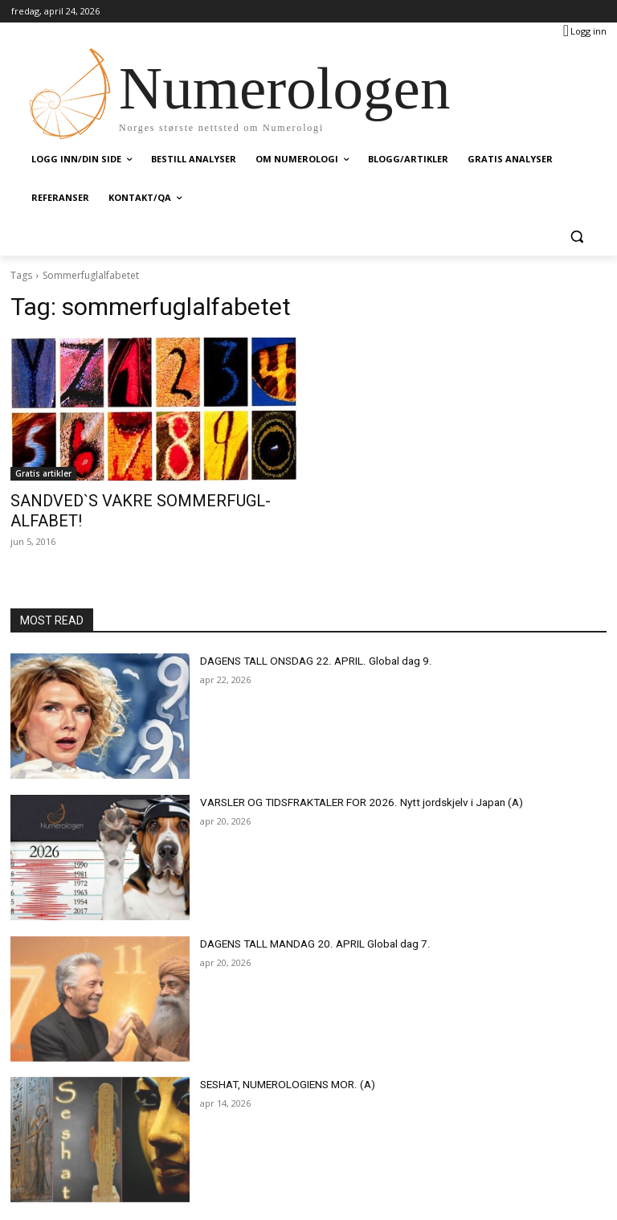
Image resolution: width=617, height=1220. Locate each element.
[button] (576, 237)
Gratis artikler (43, 473)
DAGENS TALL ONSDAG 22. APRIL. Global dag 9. (304, 638)
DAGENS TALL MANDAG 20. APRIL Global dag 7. (303, 921)
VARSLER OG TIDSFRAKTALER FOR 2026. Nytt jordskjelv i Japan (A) (348, 779)
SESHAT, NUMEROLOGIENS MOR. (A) (279, 1062)
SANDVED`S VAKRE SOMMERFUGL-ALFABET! (145, 500)
